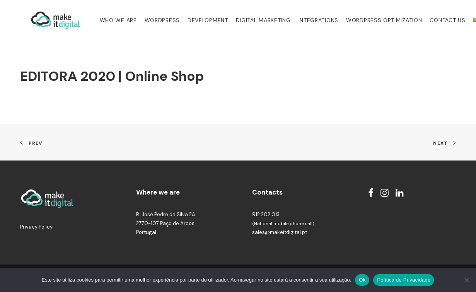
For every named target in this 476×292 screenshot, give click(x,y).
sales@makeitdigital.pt (279, 232)
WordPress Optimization (374, 20)
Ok (362, 280)
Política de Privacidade (403, 280)
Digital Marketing (253, 20)
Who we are (108, 20)
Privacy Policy (36, 227)
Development (197, 20)
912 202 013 (266, 214)
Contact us (437, 20)
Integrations (308, 20)
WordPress (152, 20)
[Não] (466, 280)
